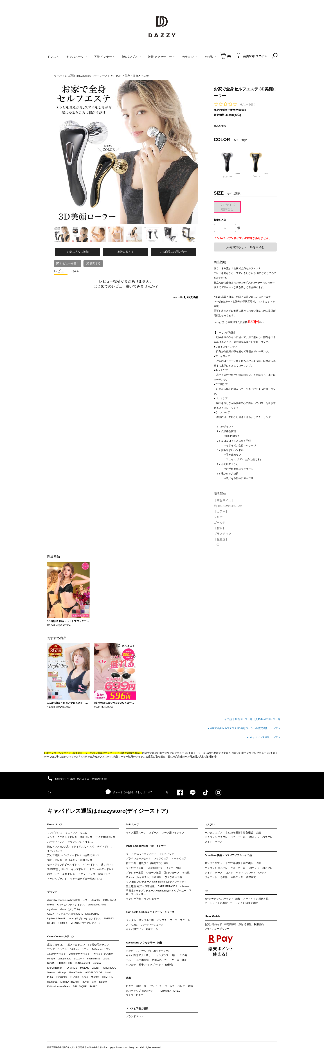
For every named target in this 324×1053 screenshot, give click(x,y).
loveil (108, 972)
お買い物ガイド (213, 924)
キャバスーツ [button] (76, 56)
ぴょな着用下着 (173, 877)
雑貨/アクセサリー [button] (162, 56)
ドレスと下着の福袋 (137, 1008)
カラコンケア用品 (103, 953)
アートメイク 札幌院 (216, 903)
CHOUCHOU (64, 963)
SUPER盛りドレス (57, 869)
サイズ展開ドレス (105, 837)
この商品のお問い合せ (173, 251)
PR (206, 890)
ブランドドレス (134, 1016)
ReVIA (50, 963)
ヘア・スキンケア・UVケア (251, 872)
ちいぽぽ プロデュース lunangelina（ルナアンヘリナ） (156, 881)
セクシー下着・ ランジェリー (142, 898)
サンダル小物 (146, 920)
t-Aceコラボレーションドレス (84, 918)
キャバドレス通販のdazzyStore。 (123, 753)
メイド (208, 841)
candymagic (64, 958)
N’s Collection (54, 967)
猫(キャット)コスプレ (260, 837)
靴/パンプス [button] (131, 56)
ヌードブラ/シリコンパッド (141, 854)
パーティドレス (56, 841)
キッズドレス (78, 869)
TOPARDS (71, 967)
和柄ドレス (53, 874)
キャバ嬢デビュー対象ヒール (142, 929)
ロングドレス (54, 832)
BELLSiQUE (80, 986)
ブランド (52, 892)
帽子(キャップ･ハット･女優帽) (156, 964)
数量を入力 (220, 219)
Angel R (95, 900)
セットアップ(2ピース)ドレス (63, 864)
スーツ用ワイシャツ (173, 832)
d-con (85, 977)
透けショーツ (171, 872)
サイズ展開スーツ (136, 832)
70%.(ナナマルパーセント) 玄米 (222, 898)
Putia (50, 977)
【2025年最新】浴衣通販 (239, 832)
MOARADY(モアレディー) (84, 923)
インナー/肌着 (174, 868)
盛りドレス (107, 864)
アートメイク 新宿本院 (255, 898)
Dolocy (103, 981)
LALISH (96, 967)
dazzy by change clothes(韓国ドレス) (67, 900)
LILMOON (107, 977)
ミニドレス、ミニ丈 (76, 832)
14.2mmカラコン (56, 953)
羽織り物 (141, 986)
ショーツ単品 (153, 872)
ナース (219, 841)
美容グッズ (237, 877)
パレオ (181, 986)
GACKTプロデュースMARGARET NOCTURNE (73, 913)
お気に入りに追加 (78, 251)
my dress (52, 909)
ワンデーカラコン (57, 949)
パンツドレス (90, 864)
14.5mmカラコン (101, 949)
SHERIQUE (109, 967)
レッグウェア (161, 858)
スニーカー (186, 920)
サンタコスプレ (213, 832)
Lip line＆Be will (56, 918)
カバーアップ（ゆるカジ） (141, 990)
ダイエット (211, 877)
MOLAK (84, 967)
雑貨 (190, 986)
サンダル (131, 920)
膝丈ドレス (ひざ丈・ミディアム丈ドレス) (70, 846)
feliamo (97, 963)
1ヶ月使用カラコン (98, 944)
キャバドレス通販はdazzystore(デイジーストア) (107, 811)
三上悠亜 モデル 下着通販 (140, 886)
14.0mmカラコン (79, 949)
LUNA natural (82, 963)
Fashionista (93, 958)
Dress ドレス (54, 824)
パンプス (162, 920)
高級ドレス (86, 837)
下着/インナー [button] (105, 56)
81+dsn (51, 923)
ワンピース (155, 986)
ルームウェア (179, 858)
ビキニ (129, 986)
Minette (95, 977)
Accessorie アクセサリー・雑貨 (144, 942)
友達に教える (125, 251)
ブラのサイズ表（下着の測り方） (144, 868)
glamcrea (52, 981)
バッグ (129, 950)
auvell (86, 981)
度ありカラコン (76, 944)
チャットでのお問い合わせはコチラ (129, 792)
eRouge (62, 972)
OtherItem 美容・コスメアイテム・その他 (228, 855)
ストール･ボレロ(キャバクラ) (152, 950)
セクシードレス (86, 874)
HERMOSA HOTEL (169, 990)
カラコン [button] (189, 56)
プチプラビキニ (134, 995)
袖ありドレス (54, 860)
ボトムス (170, 986)
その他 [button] (210, 56)
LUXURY (79, 958)
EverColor (61, 977)
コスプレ (210, 824)
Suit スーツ (132, 824)
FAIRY (93, 986)
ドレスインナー (168, 854)
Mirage (51, 958)
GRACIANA (109, 900)
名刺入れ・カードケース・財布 (169, 960)
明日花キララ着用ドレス (78, 860)
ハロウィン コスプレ (216, 837)
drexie (50, 904)
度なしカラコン (56, 944)
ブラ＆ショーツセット (138, 858)
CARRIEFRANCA (167, 886)
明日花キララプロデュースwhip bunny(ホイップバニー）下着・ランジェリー (158, 892)
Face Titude (75, 972)
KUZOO (74, 977)
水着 (128, 978)
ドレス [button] (53, 56)
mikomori (185, 886)
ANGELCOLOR (93, 972)
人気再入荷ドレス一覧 (267, 719)
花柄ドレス (69, 874)
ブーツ (173, 920)
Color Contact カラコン (60, 936)
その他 (185, 872)
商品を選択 (220, 126)
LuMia (106, 958)
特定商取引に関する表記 (238, 924)
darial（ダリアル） (70, 909)
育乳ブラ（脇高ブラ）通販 (154, 863)
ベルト (129, 960)
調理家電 (251, 877)
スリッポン (132, 924)
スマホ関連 (142, 960)
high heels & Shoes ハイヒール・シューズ (150, 912)
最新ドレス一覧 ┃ (245, 719)
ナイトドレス (104, 846)
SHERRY (109, 918)
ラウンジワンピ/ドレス (80, 841)
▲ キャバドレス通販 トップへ (263, 737)
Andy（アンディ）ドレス (71, 904)
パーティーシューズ (152, 924)
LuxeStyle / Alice (97, 904)
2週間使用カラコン (79, 953)
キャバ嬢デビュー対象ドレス (86, 878)
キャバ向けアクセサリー (139, 955)
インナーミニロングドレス (62, 837)
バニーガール (238, 837)
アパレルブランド (57, 878)
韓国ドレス (104, 874)
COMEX (63, 923)
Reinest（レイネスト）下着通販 (144, 877)
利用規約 (259, 924)
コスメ (229, 872)
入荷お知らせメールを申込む (245, 247)
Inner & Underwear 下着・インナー (146, 845)
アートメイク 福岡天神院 (244, 903)
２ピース (154, 832)
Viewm (51, 972)
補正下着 (131, 863)
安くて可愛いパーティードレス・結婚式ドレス (73, 855)
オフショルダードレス (101, 869)
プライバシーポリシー (217, 928)
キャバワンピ (54, 850)
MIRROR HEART (70, 981)
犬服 (258, 832)
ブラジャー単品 (134, 872)
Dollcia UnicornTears (58, 986)
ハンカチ (131, 964)
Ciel (94, 981)
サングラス (162, 955)
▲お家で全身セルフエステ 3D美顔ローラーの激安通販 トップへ (243, 728)
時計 (174, 955)
